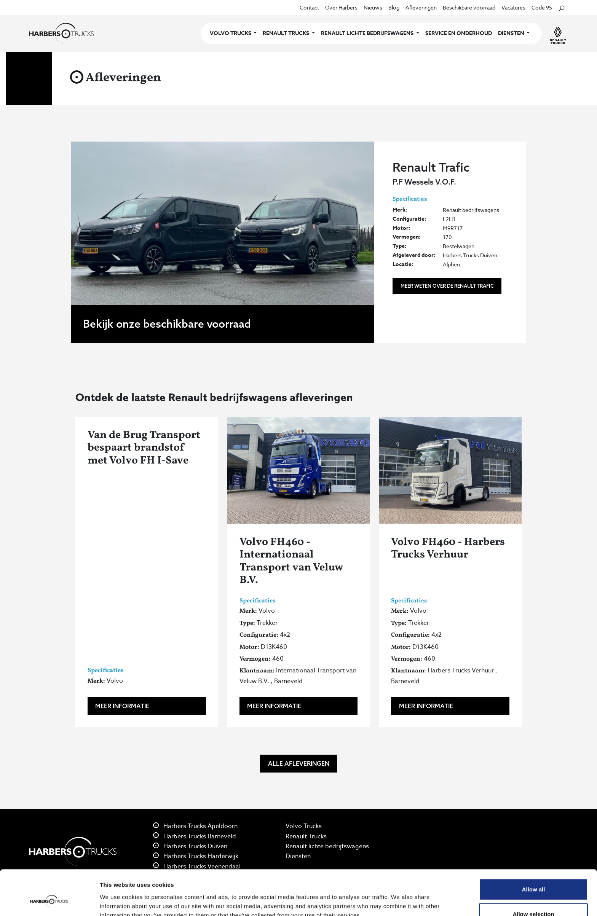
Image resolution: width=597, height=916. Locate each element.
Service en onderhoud (458, 33)
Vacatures (513, 7)
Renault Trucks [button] (286, 33)
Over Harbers (341, 7)
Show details (399, 901)
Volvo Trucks (304, 826)
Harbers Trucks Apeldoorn (195, 826)
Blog (393, 7)
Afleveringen (421, 7)
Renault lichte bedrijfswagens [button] (368, 33)
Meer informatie (122, 706)
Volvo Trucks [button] (231, 33)
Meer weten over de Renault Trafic (447, 286)
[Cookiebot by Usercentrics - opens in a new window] (49, 901)
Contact (309, 7)
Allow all (533, 850)
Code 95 (542, 7)
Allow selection (533, 875)
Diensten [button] (511, 33)
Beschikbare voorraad (469, 7)
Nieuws (373, 7)
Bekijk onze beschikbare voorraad (167, 323)
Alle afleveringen (298, 763)
